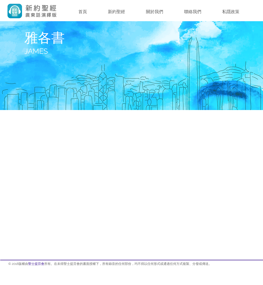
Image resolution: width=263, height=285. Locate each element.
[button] (116, 11)
